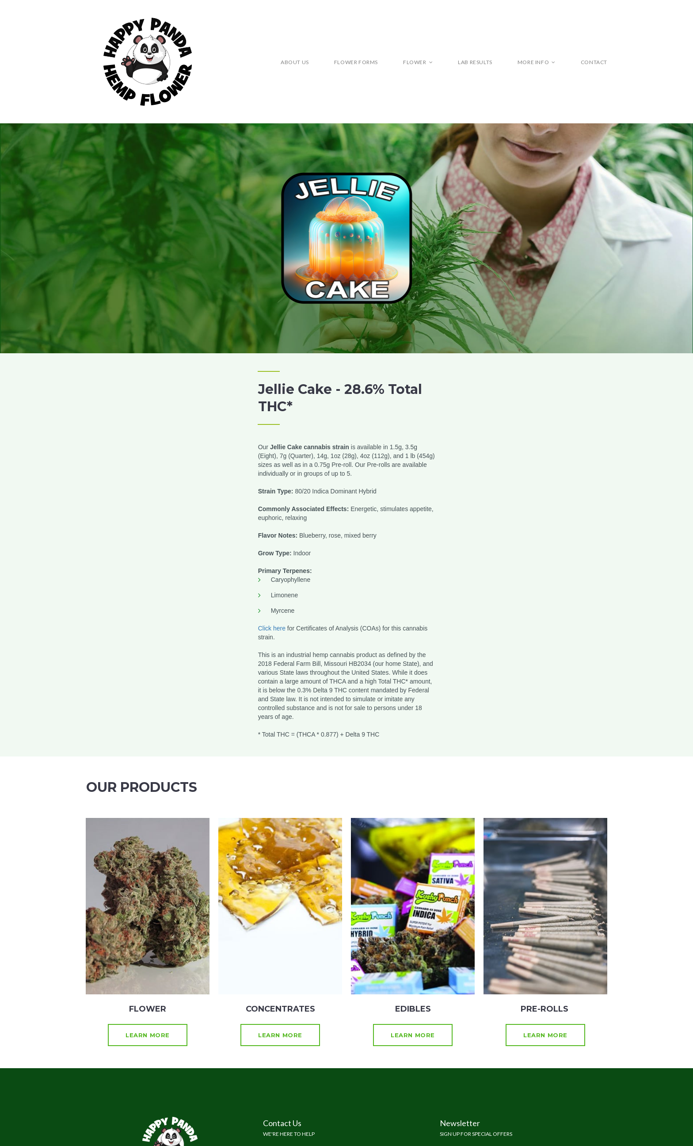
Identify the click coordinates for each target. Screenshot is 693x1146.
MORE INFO (537, 62)
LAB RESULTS (475, 62)
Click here (272, 628)
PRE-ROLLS (546, 1009)
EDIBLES (413, 1009)
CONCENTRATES (280, 1009)
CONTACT (594, 62)
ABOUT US (295, 62)
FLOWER (418, 62)
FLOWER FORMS (356, 62)
